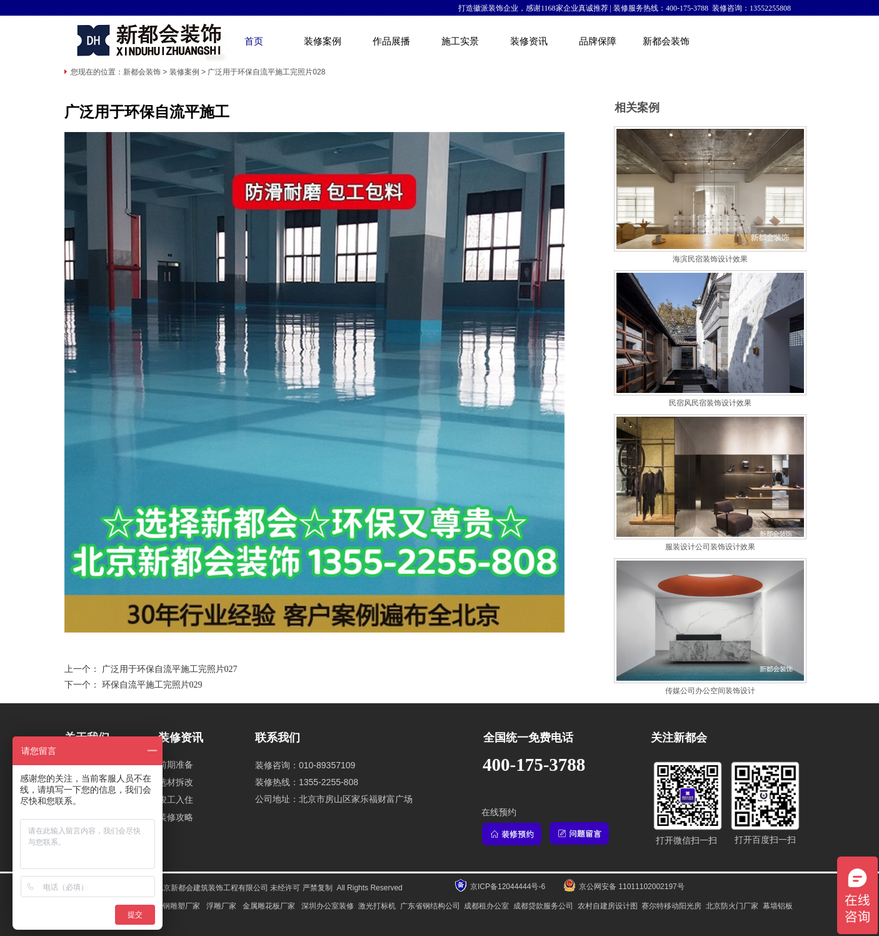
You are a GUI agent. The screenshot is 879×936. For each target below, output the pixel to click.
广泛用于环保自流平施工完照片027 (170, 669)
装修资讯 (529, 41)
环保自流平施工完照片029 (152, 684)
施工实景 (460, 41)
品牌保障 (597, 41)
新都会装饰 (666, 41)
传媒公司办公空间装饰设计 (710, 690)
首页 (253, 41)
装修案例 (322, 41)
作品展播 (391, 41)
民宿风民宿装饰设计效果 (710, 403)
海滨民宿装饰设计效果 (710, 259)
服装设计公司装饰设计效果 (710, 546)
